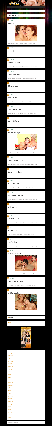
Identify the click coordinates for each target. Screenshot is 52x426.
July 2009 (9, 417)
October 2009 (10, 412)
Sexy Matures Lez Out (12, 23)
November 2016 (10, 366)
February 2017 (10, 361)
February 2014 (10, 379)
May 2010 (9, 409)
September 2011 (10, 385)
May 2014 (9, 374)
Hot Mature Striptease (13, 51)
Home (22, 7)
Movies (26, 7)
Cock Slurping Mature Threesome (15, 281)
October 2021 (10, 353)
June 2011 (9, 390)
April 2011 (9, 393)
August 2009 (10, 415)
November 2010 (10, 401)
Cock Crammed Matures (13, 207)
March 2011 (10, 395)
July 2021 (9, 358)
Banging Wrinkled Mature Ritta (15, 195)
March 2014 (10, 377)
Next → (12, 317)
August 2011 (10, 387)
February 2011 (10, 396)
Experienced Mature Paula (14, 63)
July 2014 (9, 371)
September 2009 (10, 414)
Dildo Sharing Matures (13, 86)
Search (9, 322)
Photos (29, 7)
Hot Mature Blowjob (12, 230)
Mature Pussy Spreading (13, 242)
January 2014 (10, 380)
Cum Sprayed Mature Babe (14, 121)
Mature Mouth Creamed (13, 219)
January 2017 (10, 363)
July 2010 (9, 406)
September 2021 (10, 355)
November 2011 (10, 382)
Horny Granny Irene (12, 98)
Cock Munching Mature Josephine (15, 160)
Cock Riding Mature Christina (14, 293)
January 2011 (10, 398)
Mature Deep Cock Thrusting (14, 109)
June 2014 (9, 372)
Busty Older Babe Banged (14, 133)
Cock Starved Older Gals (13, 184)
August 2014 (10, 369)
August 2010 (10, 404)
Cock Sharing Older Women (14, 74)
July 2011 (9, 388)
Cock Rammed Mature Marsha (14, 254)
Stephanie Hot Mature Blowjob (15, 172)
